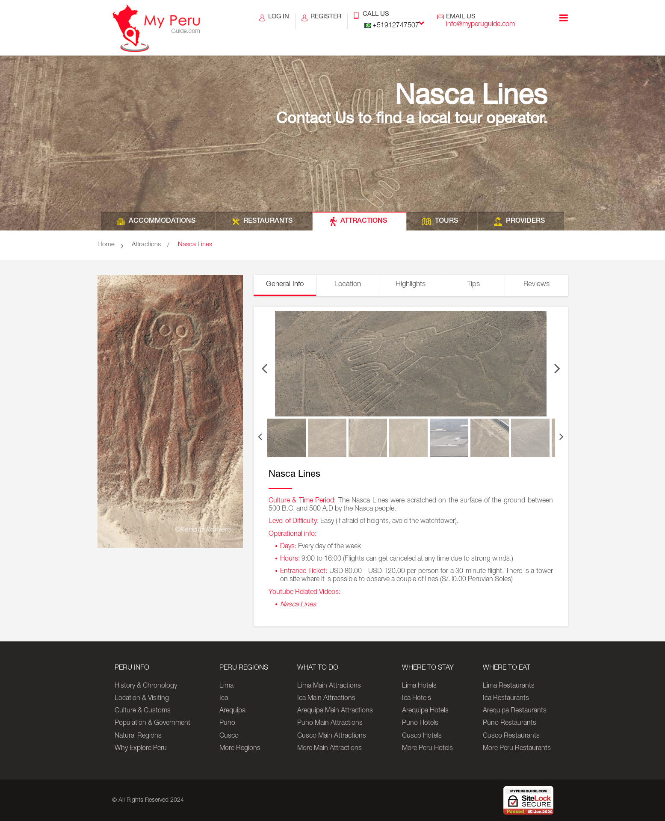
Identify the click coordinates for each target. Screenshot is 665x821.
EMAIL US (480, 21)
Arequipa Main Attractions (335, 711)
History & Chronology (146, 686)
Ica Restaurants (506, 698)
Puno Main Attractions (330, 723)
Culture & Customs (143, 711)
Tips (473, 284)
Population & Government (152, 723)
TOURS (446, 221)
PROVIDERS (525, 221)
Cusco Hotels (422, 736)
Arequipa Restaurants (515, 711)
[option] (411, 363)
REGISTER (325, 21)
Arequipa (232, 711)
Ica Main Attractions (326, 698)
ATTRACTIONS (363, 221)
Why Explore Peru (141, 748)
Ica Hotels (416, 698)
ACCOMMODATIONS (162, 221)
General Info (285, 284)
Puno (227, 723)
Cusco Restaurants (511, 736)
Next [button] (557, 364)
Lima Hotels (419, 686)
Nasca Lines (195, 245)
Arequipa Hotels (425, 711)
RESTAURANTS (268, 221)
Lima (226, 686)
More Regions (239, 748)
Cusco (229, 736)
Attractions (146, 245)
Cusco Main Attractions (331, 736)
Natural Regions (138, 736)
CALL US (394, 21)
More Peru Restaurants (517, 748)
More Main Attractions (329, 748)
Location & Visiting (142, 698)
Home (106, 245)
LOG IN (278, 21)
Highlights (411, 284)
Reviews (536, 284)
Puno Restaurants (509, 723)
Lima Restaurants (509, 686)
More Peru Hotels (427, 748)
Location (347, 284)
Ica (223, 698)
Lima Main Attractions (329, 686)
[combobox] (394, 25)
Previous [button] (264, 364)
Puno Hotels (420, 723)
